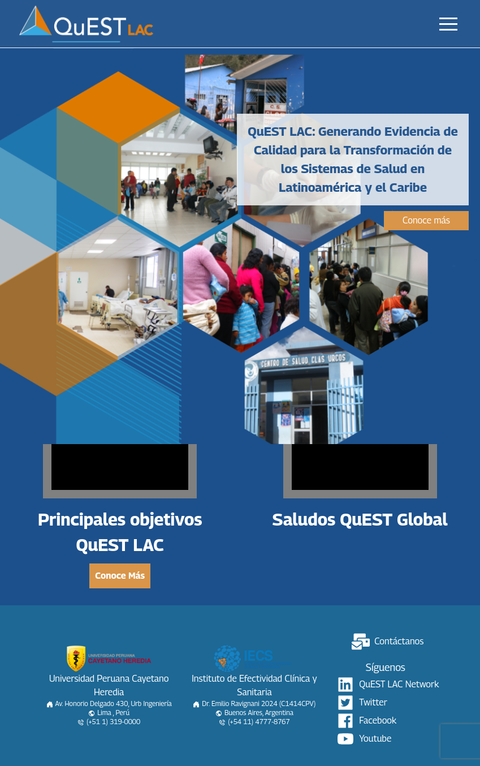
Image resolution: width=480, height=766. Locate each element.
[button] (448, 23)
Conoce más (426, 220)
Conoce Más (120, 575)
